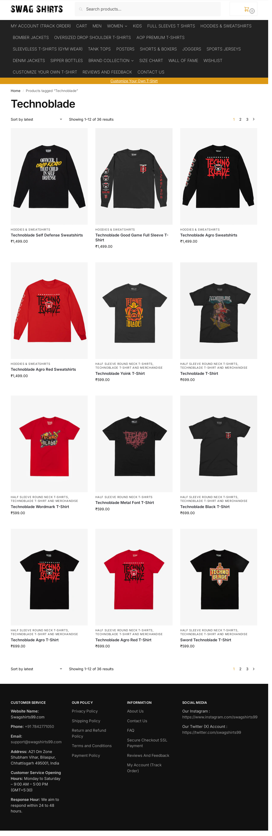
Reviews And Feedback (148, 754)
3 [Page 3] (247, 118)
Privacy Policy (85, 710)
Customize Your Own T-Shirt (134, 80)
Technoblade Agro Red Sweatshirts (43, 368)
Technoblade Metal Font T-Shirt (124, 501)
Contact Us (137, 719)
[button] (243, 9)
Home (15, 90)
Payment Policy (86, 754)
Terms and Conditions (92, 744)
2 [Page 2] (240, 118)
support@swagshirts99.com (36, 740)
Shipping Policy (86, 719)
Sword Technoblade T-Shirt (205, 638)
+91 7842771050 (39, 725)
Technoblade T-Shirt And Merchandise (129, 366)
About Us (135, 710)
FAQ (130, 729)
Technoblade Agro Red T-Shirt (123, 638)
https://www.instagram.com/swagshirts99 (219, 716)
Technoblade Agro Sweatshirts (208, 234)
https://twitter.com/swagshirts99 (211, 731)
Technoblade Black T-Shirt (205, 505)
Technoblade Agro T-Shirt (35, 638)
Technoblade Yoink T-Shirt (120, 372)
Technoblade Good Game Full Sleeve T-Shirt (131, 237)
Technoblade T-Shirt (199, 372)
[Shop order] (37, 118)
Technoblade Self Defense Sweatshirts (47, 234)
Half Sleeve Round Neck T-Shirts (124, 363)
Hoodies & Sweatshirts (30, 228)
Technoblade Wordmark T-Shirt (40, 505)
